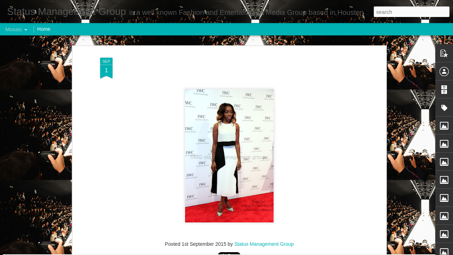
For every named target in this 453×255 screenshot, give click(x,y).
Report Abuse (269, 251)
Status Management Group (264, 94)
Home (43, 29)
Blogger (248, 251)
